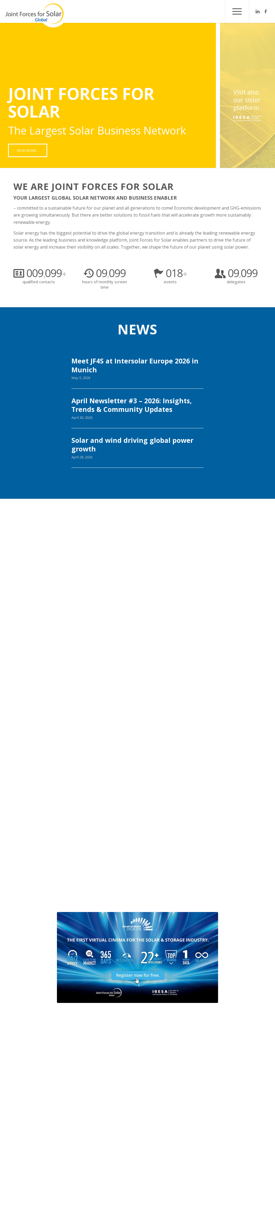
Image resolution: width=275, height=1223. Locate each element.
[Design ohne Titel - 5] (137, 957)
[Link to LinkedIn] (258, 11)
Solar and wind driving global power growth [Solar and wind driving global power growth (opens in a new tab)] (132, 445)
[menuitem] (237, 11)
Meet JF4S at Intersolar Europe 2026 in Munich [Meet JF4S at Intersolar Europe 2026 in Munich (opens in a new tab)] (134, 365)
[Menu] (237, 11)
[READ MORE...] (27, 150)
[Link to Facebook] (266, 11)
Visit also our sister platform (247, 100)
